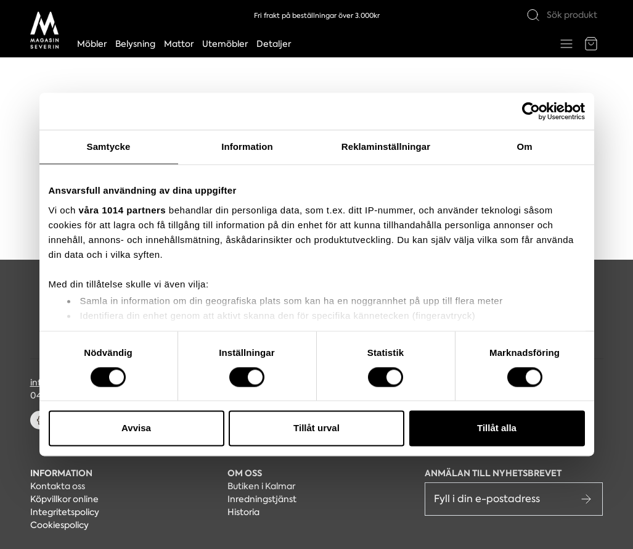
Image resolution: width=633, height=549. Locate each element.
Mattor (179, 43)
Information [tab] (247, 146)
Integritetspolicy (64, 512)
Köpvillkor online (64, 499)
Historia (243, 512)
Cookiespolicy (59, 524)
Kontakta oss (57, 486)
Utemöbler (225, 43)
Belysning (135, 43)
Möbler (92, 43)
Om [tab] (524, 146)
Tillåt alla (497, 428)
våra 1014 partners (122, 210)
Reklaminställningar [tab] (385, 146)
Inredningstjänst (261, 499)
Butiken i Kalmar (261, 486)
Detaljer (273, 43)
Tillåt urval (316, 428)
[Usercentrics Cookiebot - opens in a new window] (531, 111)
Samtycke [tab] (109, 146)
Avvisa (136, 428)
